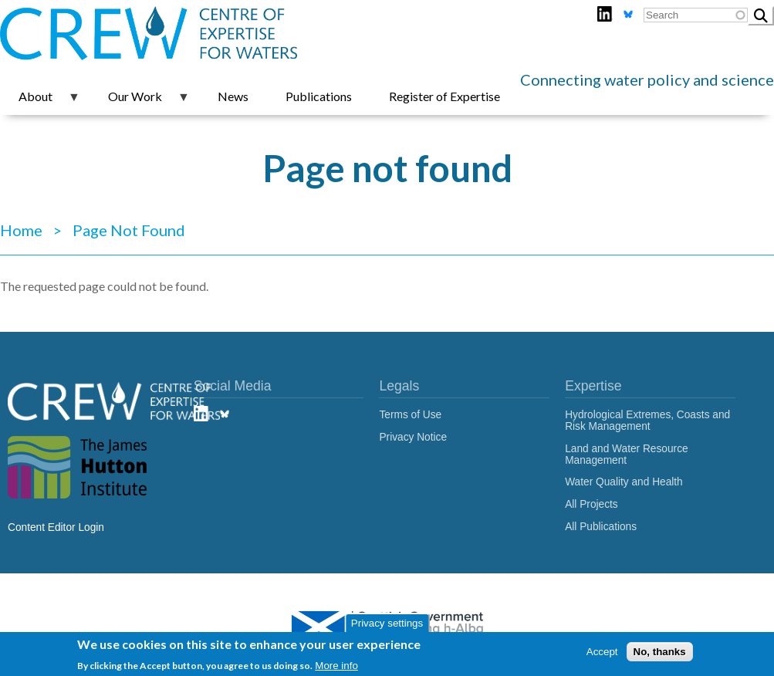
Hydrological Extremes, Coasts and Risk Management (647, 420)
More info (336, 665)
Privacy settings (387, 623)
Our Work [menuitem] (140, 102)
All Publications (601, 526)
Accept (602, 651)
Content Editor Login (56, 527)
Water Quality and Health (624, 482)
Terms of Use (410, 415)
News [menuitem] (233, 96)
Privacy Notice (413, 437)
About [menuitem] (40, 102)
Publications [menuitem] (319, 96)
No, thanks (660, 651)
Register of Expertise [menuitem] (444, 96)
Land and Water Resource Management (626, 454)
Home (21, 230)
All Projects (591, 504)
